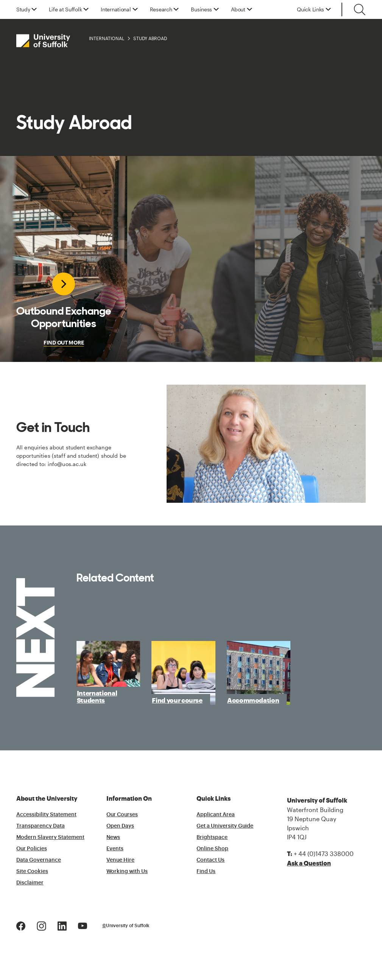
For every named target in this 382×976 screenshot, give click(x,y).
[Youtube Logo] (82, 925)
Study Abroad (150, 38)
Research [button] (161, 9)
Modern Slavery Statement (50, 837)
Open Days (120, 826)
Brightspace (212, 837)
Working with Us (127, 871)
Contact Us (210, 860)
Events (114, 848)
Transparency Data (40, 826)
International (106, 38)
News (113, 837)
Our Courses (122, 814)
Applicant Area (215, 814)
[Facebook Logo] (20, 925)
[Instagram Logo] (41, 925)
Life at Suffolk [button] (65, 9)
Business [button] (201, 9)
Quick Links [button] (310, 9)
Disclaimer (30, 883)
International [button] (116, 9)
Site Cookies (32, 871)
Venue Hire (120, 860)
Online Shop (212, 848)
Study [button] (23, 9)
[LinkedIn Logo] (62, 925)
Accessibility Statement (46, 814)
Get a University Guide (224, 826)
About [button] (238, 9)
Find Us (205, 871)
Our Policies (31, 848)
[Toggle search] (360, 9)
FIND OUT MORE (64, 343)
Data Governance (38, 860)
